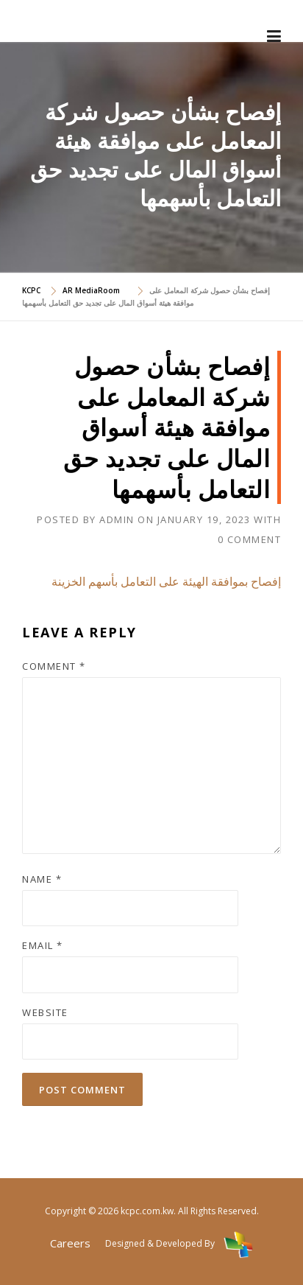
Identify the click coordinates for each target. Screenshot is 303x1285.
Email (42, 945)
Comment (54, 666)
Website (45, 1012)
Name (42, 879)
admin (117, 519)
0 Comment (250, 539)
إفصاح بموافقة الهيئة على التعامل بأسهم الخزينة (166, 581)
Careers (70, 1243)
